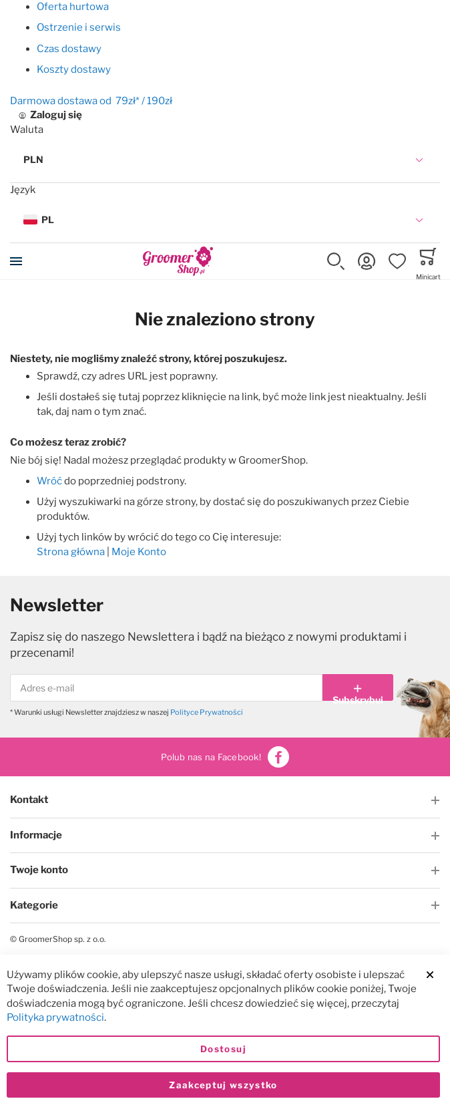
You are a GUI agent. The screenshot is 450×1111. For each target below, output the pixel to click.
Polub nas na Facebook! (225, 757)
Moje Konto (138, 552)
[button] (225, 160)
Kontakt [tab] (29, 800)
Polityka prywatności (55, 1018)
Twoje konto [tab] (39, 870)
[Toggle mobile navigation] (16, 261)
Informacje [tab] (36, 835)
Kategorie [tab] (34, 905)
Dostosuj (223, 1049)
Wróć (49, 481)
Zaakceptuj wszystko (223, 1085)
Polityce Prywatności (206, 712)
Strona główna (71, 552)
